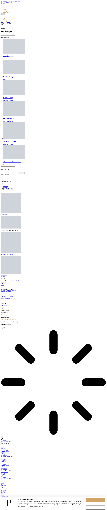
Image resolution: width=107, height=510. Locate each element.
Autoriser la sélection (95, 500)
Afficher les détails (75, 507)
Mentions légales (4, 300)
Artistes (2, 447)
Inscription (5, 186)
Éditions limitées (4, 452)
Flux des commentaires (8, 189)
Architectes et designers (6, 291)
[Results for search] (53, 382)
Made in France (4, 214)
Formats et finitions (5, 451)
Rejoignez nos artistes (5, 305)
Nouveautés (3, 490)
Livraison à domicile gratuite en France (9, 230)
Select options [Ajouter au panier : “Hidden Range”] (9, 79)
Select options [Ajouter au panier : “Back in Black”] (10, 59)
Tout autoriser (95, 496)
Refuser (96, 504)
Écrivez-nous (3, 319)
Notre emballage (4, 312)
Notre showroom (4, 457)
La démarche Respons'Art (7, 456)
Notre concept (4, 455)
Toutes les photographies (6, 441)
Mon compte (3, 282)
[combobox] (7, 328)
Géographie (3, 448)
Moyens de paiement (5, 314)
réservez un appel (12, 319)
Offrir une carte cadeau (6, 288)
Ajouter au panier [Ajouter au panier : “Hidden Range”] (9, 100)
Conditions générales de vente (7, 296)
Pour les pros (3, 459)
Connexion (5, 187)
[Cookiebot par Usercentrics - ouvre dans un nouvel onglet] (9, 507)
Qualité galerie (4, 453)
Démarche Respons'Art (6, 470)
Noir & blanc (3, 491)
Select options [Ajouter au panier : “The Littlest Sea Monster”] (10, 164)
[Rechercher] (2, 437)
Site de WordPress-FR (8, 191)
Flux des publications (8, 188)
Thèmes (2, 445)
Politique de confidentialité (6, 298)
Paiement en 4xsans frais (4, 275)
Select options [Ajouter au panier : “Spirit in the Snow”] (10, 144)
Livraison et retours (5, 310)
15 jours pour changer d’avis (7, 254)
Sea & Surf (3, 492)
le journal (3, 460)
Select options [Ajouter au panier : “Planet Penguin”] (10, 121)
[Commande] (8, 35)
